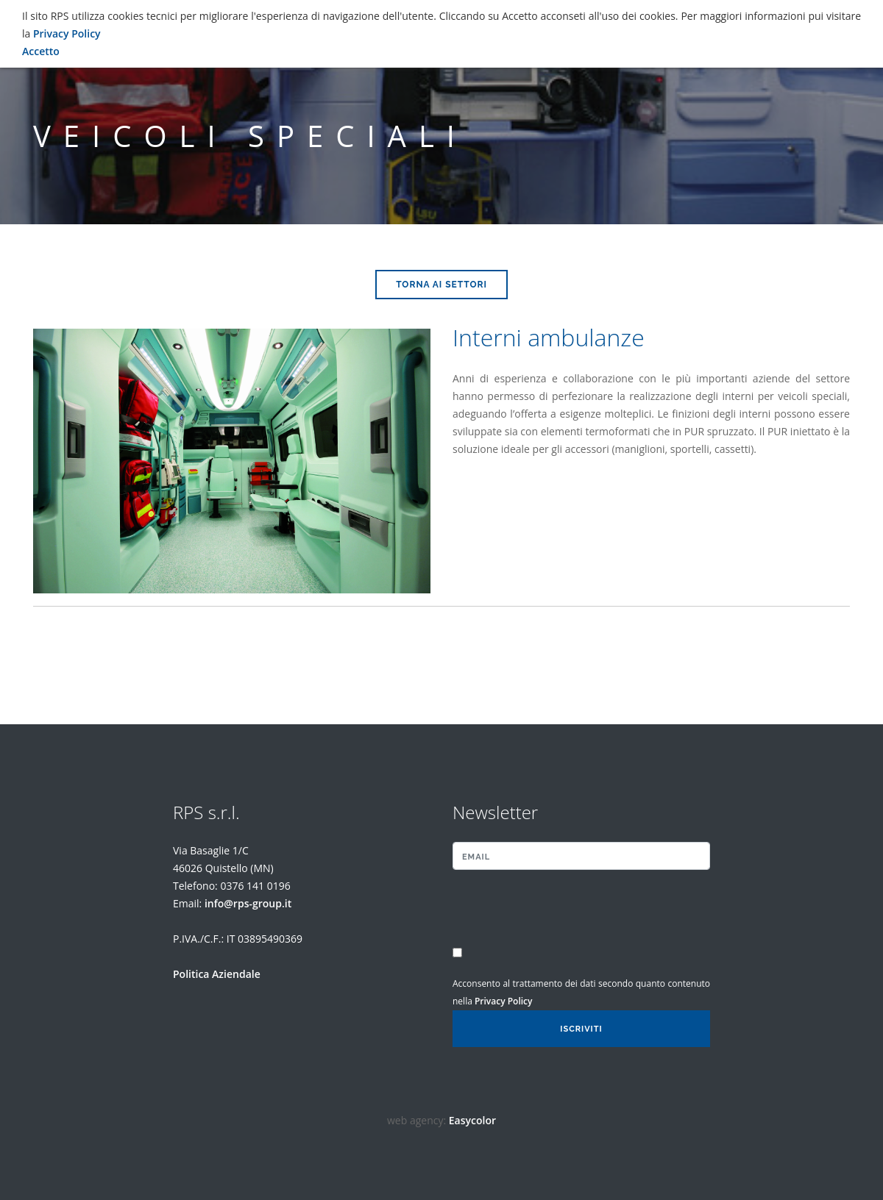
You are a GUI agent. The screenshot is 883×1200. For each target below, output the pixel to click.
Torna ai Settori (441, 284)
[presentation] (539, 910)
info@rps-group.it (248, 903)
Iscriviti (581, 1029)
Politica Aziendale (216, 974)
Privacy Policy (504, 1001)
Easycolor (472, 1120)
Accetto (41, 51)
